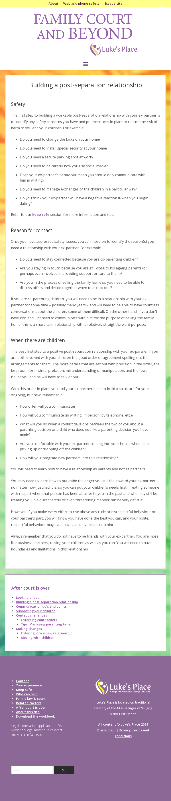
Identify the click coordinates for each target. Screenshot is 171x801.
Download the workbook (35, 716)
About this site (28, 712)
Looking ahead (27, 597)
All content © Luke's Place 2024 (123, 724)
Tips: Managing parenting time (45, 624)
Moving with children (37, 637)
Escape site (113, 3)
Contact (22, 681)
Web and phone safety (81, 3)
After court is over (30, 588)
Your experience (29, 685)
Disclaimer (105, 730)
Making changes (29, 629)
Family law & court (31, 698)
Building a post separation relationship (47, 602)
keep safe (40, 214)
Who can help (27, 694)
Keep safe (24, 690)
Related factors (28, 703)
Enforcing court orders (39, 620)
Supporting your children (35, 611)
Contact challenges (31, 615)
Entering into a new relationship (46, 633)
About (53, 3)
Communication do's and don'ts (41, 606)
